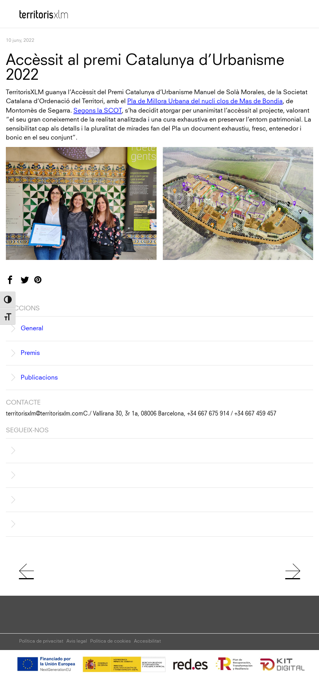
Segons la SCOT (97, 110)
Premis (30, 353)
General (32, 328)
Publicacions (39, 377)
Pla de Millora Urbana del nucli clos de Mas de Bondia (205, 101)
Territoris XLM (39, 11)
